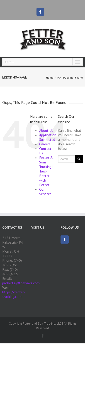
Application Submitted (47, 137)
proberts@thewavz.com (21, 283)
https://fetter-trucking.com (13, 294)
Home (49, 77)
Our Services (45, 191)
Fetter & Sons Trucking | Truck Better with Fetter (46, 171)
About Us (46, 130)
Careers (45, 144)
